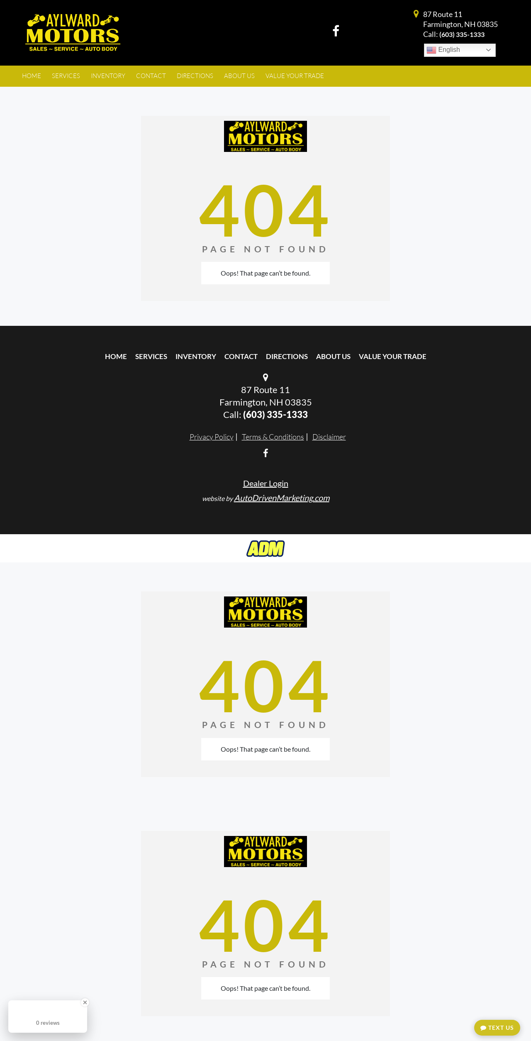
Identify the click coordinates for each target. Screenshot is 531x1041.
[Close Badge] (85, 1002)
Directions (287, 356)
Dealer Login (265, 483)
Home (116, 356)
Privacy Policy (212, 436)
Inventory (195, 356)
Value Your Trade (392, 356)
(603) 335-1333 (462, 34)
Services (151, 356)
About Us (333, 356)
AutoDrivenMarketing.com (281, 498)
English (443, 50)
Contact (241, 356)
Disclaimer (329, 436)
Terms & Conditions (273, 436)
